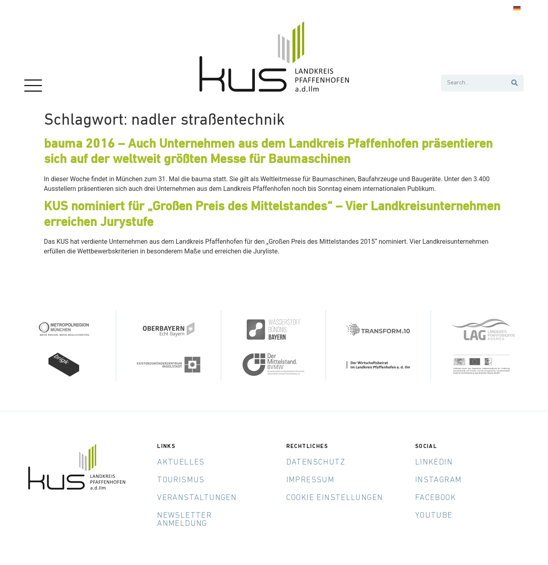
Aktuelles (181, 462)
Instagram (438, 480)
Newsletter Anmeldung (184, 520)
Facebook (435, 498)
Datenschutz (315, 462)
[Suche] (514, 83)
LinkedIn (434, 462)
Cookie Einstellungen (334, 498)
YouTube (434, 516)
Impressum (310, 480)
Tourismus (181, 480)
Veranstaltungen (197, 498)
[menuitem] (517, 8)
